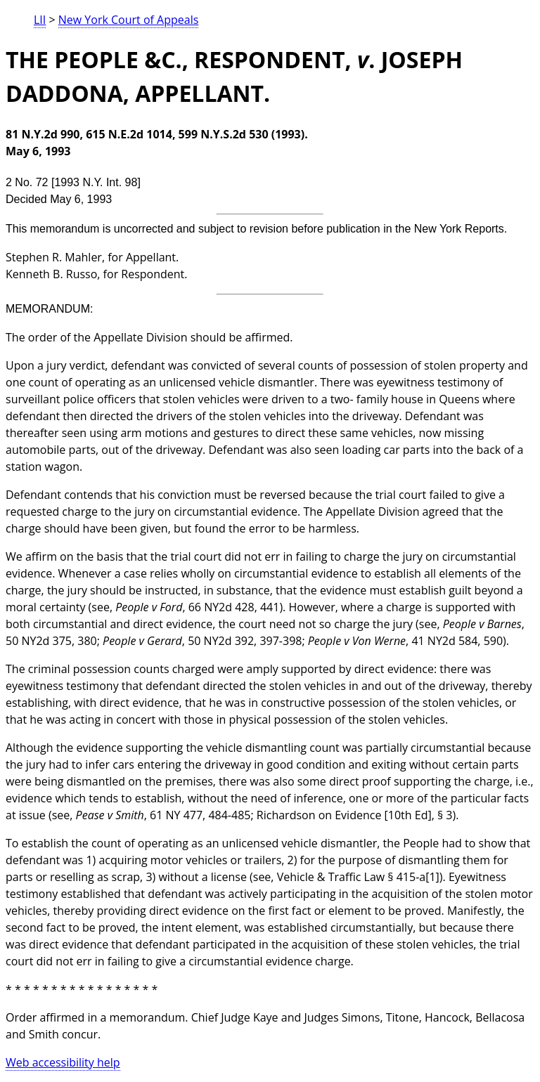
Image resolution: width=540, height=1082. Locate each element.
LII (40, 19)
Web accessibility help (63, 1062)
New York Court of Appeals (128, 19)
